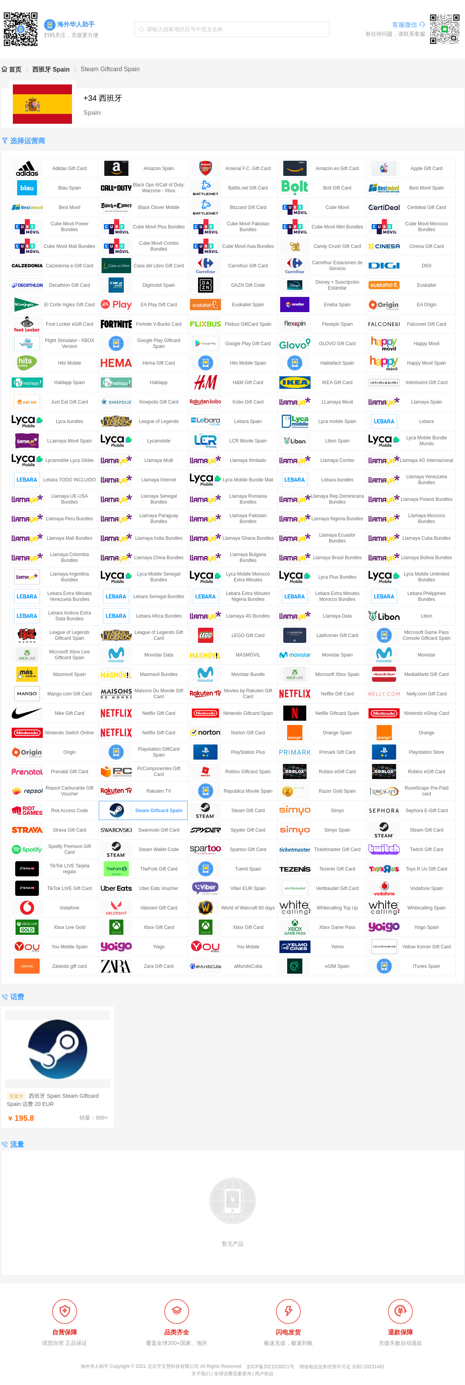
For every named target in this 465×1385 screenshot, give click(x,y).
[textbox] (232, 29)
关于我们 (200, 1373)
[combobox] (232, 29)
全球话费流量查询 (232, 1373)
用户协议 (264, 1373)
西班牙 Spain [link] (51, 69)
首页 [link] (11, 69)
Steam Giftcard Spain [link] (110, 69)
